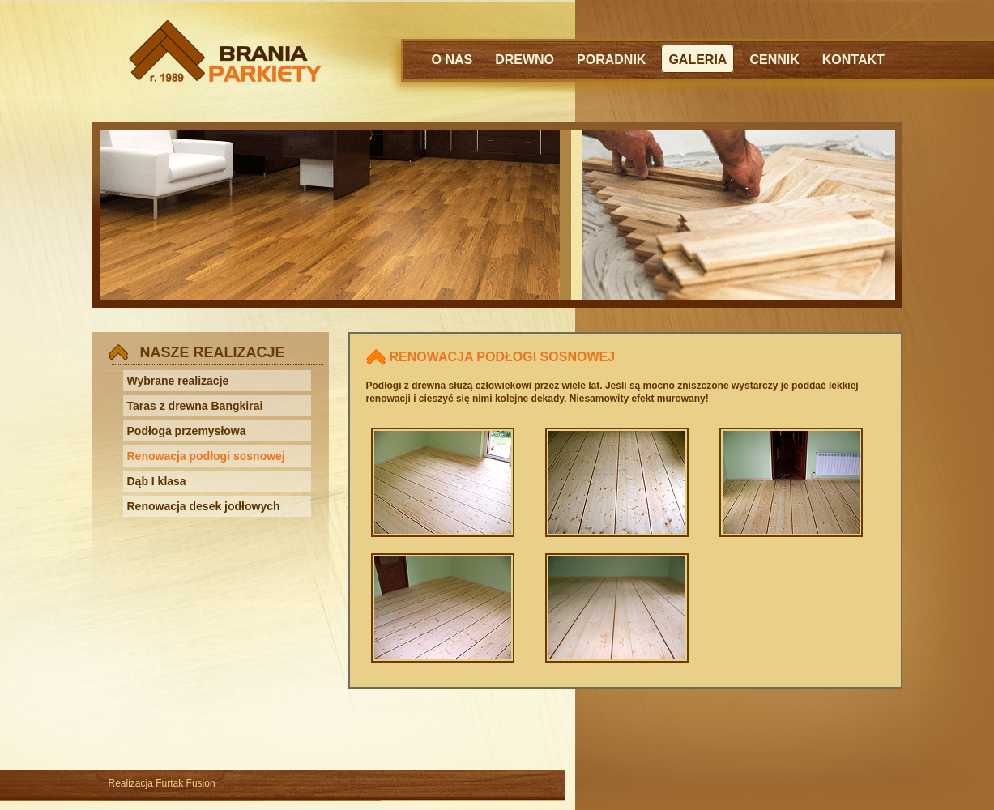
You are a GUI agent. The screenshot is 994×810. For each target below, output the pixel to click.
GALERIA (697, 59)
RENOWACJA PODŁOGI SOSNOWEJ (503, 357)
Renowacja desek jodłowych (203, 506)
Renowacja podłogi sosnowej (206, 456)
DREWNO (524, 59)
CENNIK (774, 59)
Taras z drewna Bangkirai (195, 405)
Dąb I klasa (156, 481)
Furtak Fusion (185, 783)
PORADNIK (611, 59)
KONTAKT (853, 59)
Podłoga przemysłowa (186, 430)
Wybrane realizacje (178, 380)
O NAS (452, 59)
